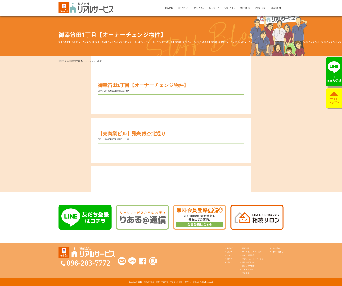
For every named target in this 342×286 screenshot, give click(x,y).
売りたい (199, 8)
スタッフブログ (248, 266)
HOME (169, 7)
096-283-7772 (88, 263)
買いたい (183, 8)
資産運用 (276, 8)
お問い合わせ (278, 252)
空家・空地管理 (248, 255)
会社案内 (245, 8)
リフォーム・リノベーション (253, 259)
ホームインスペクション (252, 252)
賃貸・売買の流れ (249, 262)
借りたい (214, 8)
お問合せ (260, 8)
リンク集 (245, 273)
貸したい (229, 8)
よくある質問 (247, 269)
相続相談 (245, 248)
